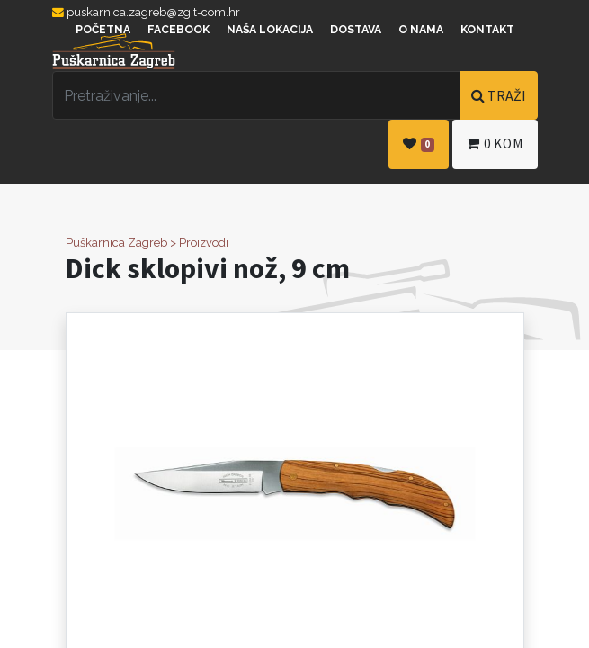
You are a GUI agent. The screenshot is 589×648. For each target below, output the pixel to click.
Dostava (355, 29)
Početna (103, 29)
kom (494, 143)
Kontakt (487, 29)
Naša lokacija (270, 29)
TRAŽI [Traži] (498, 95)
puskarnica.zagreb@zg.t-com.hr (146, 12)
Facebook (178, 29)
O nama (420, 29)
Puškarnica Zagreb (116, 242)
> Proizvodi (199, 242)
